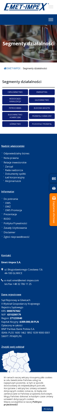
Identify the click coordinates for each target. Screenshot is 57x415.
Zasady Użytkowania (15, 227)
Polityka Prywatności (15, 223)
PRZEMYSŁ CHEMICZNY (42, 116)
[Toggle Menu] (50, 6)
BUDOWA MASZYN (42, 108)
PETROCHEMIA (15, 108)
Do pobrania (11, 199)
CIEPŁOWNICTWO (15, 92)
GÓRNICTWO (15, 124)
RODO (7, 218)
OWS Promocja (13, 210)
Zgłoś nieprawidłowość (17, 237)
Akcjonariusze (13, 181)
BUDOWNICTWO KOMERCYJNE (15, 116)
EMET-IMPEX (12, 68)
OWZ (8, 206)
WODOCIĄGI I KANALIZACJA (15, 100)
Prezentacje (10, 214)
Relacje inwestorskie (15, 162)
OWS (8, 203)
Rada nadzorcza (14, 170)
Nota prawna (11, 158)
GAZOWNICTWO (42, 100)
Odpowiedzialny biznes (16, 153)
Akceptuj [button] (47, 408)
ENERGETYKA (41, 92)
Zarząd (9, 166)
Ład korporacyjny (15, 177)
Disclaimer (9, 232)
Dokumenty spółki (15, 173)
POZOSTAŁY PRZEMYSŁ (42, 124)
